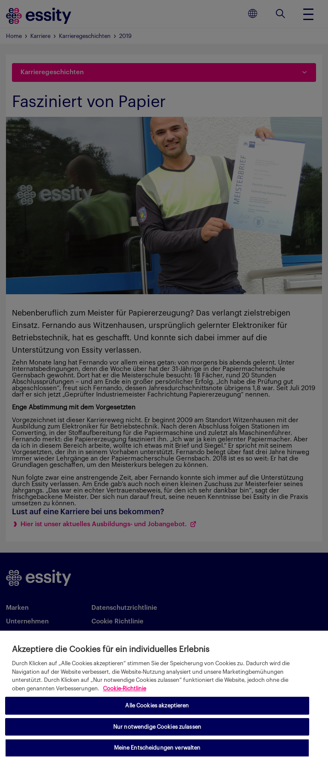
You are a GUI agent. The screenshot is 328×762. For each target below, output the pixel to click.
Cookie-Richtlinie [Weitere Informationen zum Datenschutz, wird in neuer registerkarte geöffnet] (124, 688)
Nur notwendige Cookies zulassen (157, 727)
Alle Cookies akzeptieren (157, 705)
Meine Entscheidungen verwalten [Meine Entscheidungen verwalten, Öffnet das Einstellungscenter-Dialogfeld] (157, 747)
